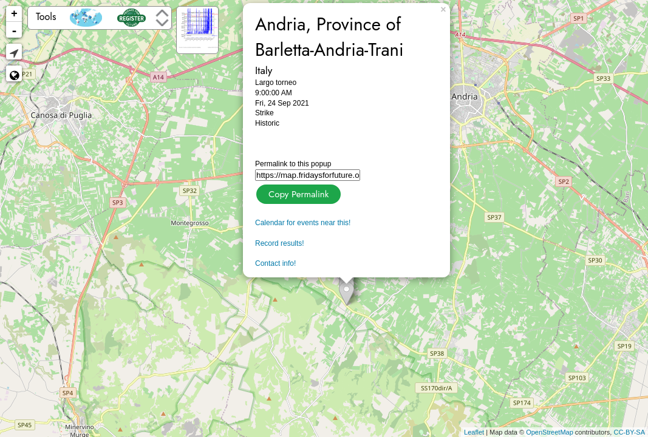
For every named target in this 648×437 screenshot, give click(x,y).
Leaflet (474, 432)
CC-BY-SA (629, 432)
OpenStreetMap (549, 432)
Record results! (279, 243)
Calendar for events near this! (302, 222)
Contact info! (275, 263)
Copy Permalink (297, 193)
